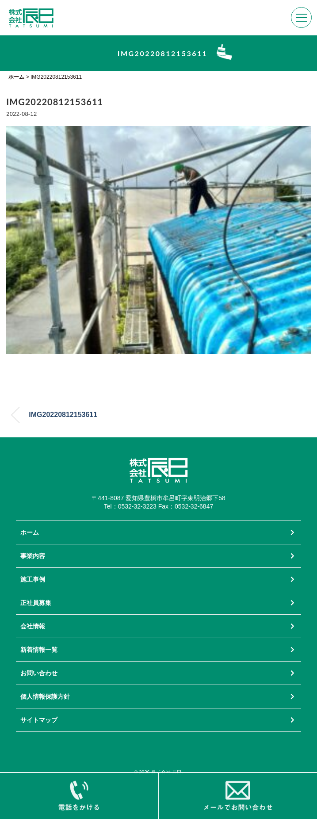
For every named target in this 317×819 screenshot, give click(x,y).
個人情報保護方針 (45, 696)
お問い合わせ (38, 673)
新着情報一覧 (38, 649)
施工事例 (32, 579)
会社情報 (32, 626)
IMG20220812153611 (63, 414)
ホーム (29, 532)
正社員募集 (35, 602)
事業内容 (32, 555)
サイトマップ (38, 719)
